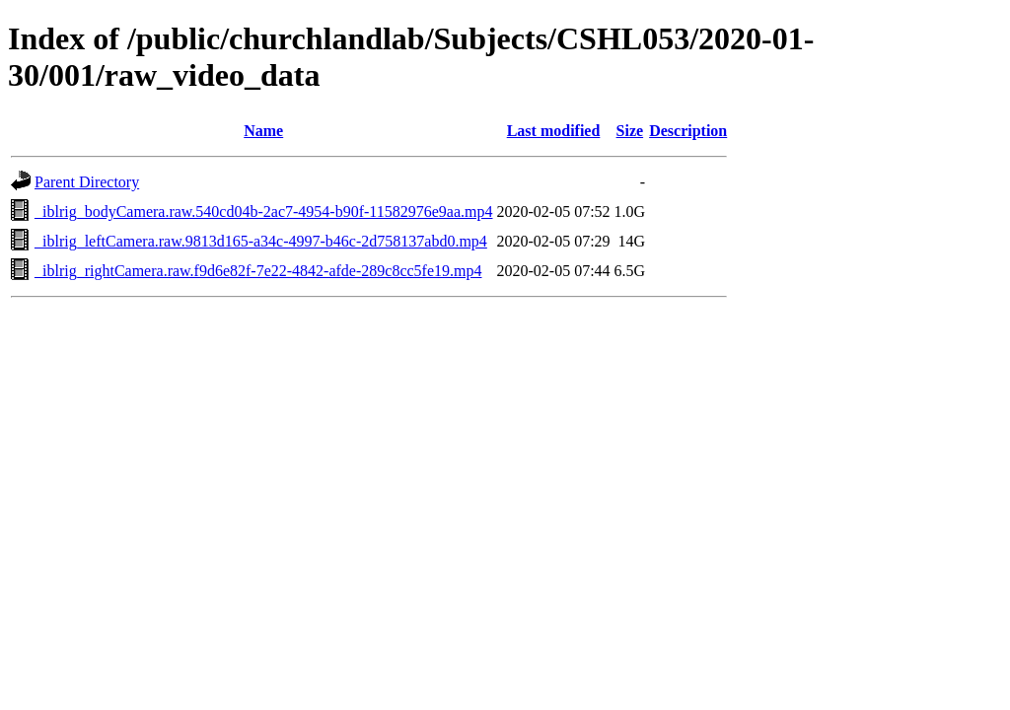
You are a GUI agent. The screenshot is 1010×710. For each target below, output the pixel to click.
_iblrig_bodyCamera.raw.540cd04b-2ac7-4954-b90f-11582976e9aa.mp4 (263, 211)
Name (263, 130)
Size (630, 130)
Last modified (554, 130)
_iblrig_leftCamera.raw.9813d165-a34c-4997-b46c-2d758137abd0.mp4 (261, 241)
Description (688, 130)
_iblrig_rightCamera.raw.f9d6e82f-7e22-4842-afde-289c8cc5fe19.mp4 (258, 270)
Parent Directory (87, 182)
